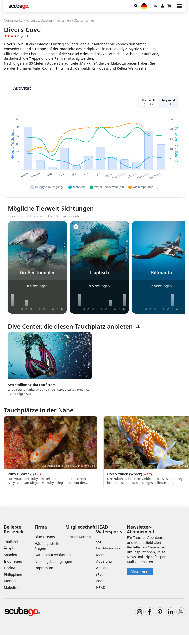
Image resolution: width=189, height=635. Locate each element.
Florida (9, 567)
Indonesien (13, 561)
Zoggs (101, 580)
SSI (98, 541)
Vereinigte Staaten (39, 20)
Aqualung (104, 561)
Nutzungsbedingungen (53, 561)
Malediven (12, 587)
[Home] (19, 6)
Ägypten (10, 548)
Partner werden (78, 536)
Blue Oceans (45, 536)
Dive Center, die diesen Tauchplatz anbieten (74, 326)
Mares (101, 554)
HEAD (100, 587)
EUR (154, 6)
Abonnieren (140, 571)
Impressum (44, 567)
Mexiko (10, 580)
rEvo (99, 574)
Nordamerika (13, 20)
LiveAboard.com (109, 548)
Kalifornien (63, 20)
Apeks (101, 567)
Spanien (10, 554)
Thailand (11, 541)
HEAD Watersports (109, 529)
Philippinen (13, 574)
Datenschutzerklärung (53, 554)
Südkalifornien (84, 20)
